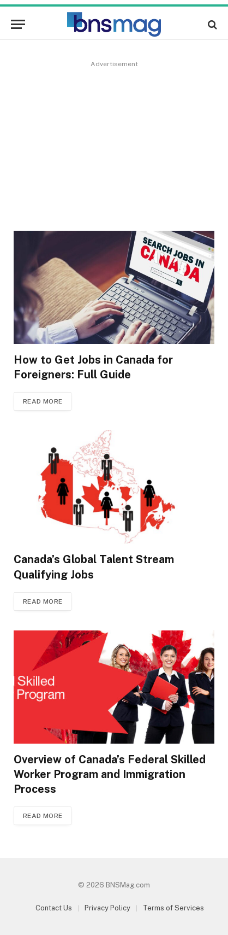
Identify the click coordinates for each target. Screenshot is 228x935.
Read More (42, 401)
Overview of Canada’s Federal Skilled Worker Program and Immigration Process (110, 774)
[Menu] (18, 24)
